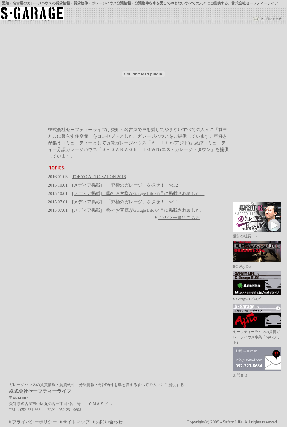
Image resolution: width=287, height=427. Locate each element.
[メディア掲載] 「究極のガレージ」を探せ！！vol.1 (125, 201)
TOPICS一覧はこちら (177, 217)
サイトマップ (76, 422)
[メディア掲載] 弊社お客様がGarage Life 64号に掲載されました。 (138, 210)
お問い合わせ (109, 422)
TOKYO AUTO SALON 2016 (99, 176)
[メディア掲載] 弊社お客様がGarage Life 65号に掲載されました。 (138, 193)
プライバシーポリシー (34, 422)
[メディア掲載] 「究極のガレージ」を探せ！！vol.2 (125, 185)
